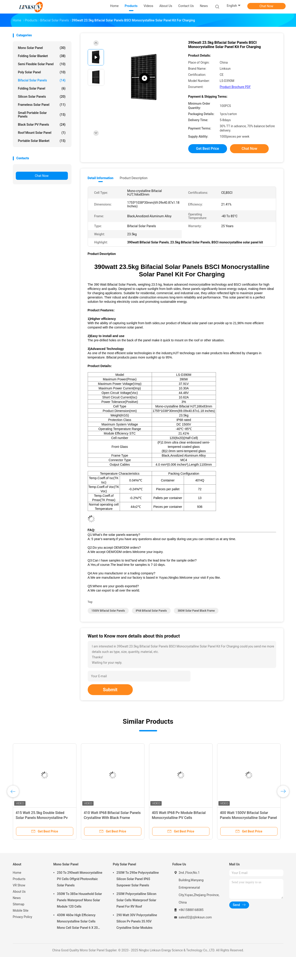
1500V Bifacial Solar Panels (108, 610)
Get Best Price (207, 148)
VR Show (19, 885)
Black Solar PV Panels (42, 124)
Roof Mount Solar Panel (42, 132)
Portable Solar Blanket (42, 141)
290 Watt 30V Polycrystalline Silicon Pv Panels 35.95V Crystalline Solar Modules (137, 921)
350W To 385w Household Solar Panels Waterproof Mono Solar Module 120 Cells (79, 900)
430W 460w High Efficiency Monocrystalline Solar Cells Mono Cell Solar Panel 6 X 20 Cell (77, 922)
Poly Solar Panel (42, 72)
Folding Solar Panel (42, 88)
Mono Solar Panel (42, 48)
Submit (110, 689)
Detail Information (100, 178)
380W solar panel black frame (196, 610)
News (17, 898)
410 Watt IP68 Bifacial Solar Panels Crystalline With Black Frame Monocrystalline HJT (112, 818)
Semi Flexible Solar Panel (42, 64)
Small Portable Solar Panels (42, 114)
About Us (19, 891)
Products (19, 879)
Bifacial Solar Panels (42, 80)
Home (17, 872)
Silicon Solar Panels (42, 96)
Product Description (133, 178)
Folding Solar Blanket (42, 56)
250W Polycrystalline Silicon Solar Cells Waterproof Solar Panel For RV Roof (136, 900)
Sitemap (18, 904)
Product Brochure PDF (235, 87)
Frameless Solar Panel (42, 104)
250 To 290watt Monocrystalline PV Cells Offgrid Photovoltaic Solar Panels (79, 879)
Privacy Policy (22, 917)
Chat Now (266, 6)
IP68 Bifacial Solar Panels (151, 610)
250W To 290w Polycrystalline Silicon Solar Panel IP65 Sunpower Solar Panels (138, 879)
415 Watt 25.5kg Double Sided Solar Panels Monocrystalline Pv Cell (42, 818)
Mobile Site (21, 910)
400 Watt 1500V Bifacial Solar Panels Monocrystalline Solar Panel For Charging (248, 818)
